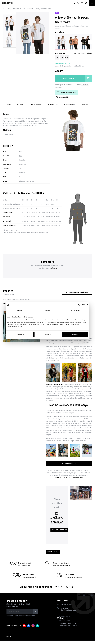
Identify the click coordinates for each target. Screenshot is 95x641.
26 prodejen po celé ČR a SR (68, 623)
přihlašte (54, 268)
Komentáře (53, 104)
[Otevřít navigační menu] (92, 3)
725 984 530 (64, 608)
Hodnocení (69, 104)
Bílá (20, 156)
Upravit (47, 334)
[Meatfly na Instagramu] (67, 587)
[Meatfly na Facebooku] (61, 587)
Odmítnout (20, 334)
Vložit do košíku (70, 78)
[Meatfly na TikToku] (72, 587)
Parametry (20, 104)
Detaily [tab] (47, 310)
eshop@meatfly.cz (65, 604)
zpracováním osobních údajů (27, 615)
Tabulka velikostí (36, 104)
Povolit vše (74, 334)
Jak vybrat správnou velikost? (83, 53)
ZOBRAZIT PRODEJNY (60, 530)
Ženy (9, 8)
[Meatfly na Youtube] (56, 587)
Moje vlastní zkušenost (77, 292)
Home (4, 8)
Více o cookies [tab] (75, 310)
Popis (9, 104)
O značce (85, 104)
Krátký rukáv (23, 164)
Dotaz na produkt (61, 97)
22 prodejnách (79, 66)
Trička (24, 8)
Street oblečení (17, 8)
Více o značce (53, 552)
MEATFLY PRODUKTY (69, 463)
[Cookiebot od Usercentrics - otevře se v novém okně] (80, 305)
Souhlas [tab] (19, 310)
